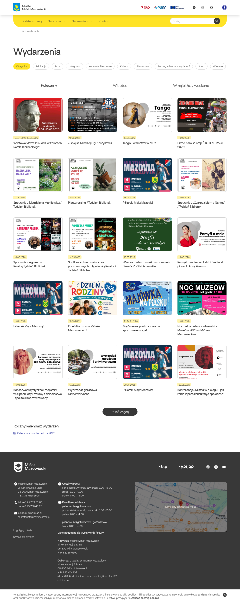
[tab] (48, 86)
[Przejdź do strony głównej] (30, 467)
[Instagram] (202, 7)
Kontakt (104, 21)
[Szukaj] (195, 21)
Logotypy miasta (22, 530)
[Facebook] (194, 7)
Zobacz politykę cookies (145, 598)
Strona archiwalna (23, 537)
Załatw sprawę (32, 21)
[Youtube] (211, 7)
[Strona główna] (23, 31)
